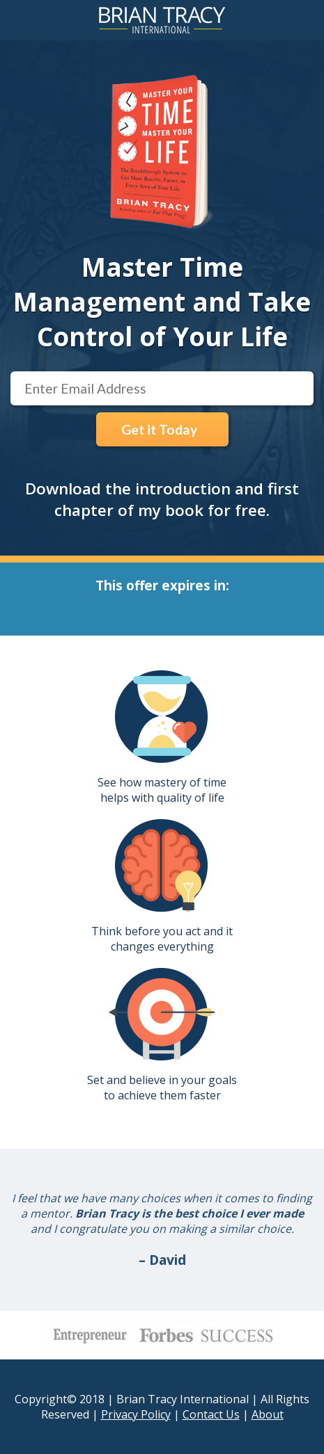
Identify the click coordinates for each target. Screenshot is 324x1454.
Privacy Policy (136, 1414)
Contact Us (211, 1414)
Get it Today (159, 429)
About (268, 1414)
